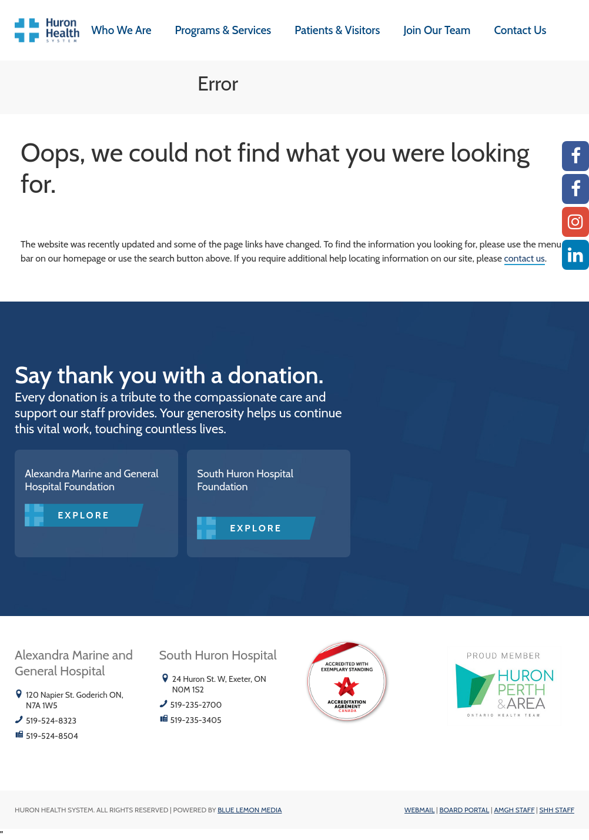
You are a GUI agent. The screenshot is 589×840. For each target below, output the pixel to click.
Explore (84, 515)
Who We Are (121, 30)
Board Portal (465, 809)
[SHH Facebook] (575, 189)
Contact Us (520, 30)
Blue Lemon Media (249, 809)
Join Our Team (436, 30)
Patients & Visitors (337, 30)
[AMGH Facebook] (575, 156)
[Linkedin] (575, 255)
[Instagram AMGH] (575, 222)
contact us (524, 258)
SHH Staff (557, 809)
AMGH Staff (514, 809)
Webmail (419, 809)
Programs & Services (223, 30)
